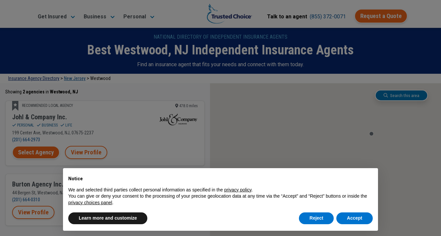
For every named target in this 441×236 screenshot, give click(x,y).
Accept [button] (354, 218)
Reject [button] (316, 218)
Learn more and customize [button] (108, 218)
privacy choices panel (90, 202)
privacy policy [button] (237, 189)
